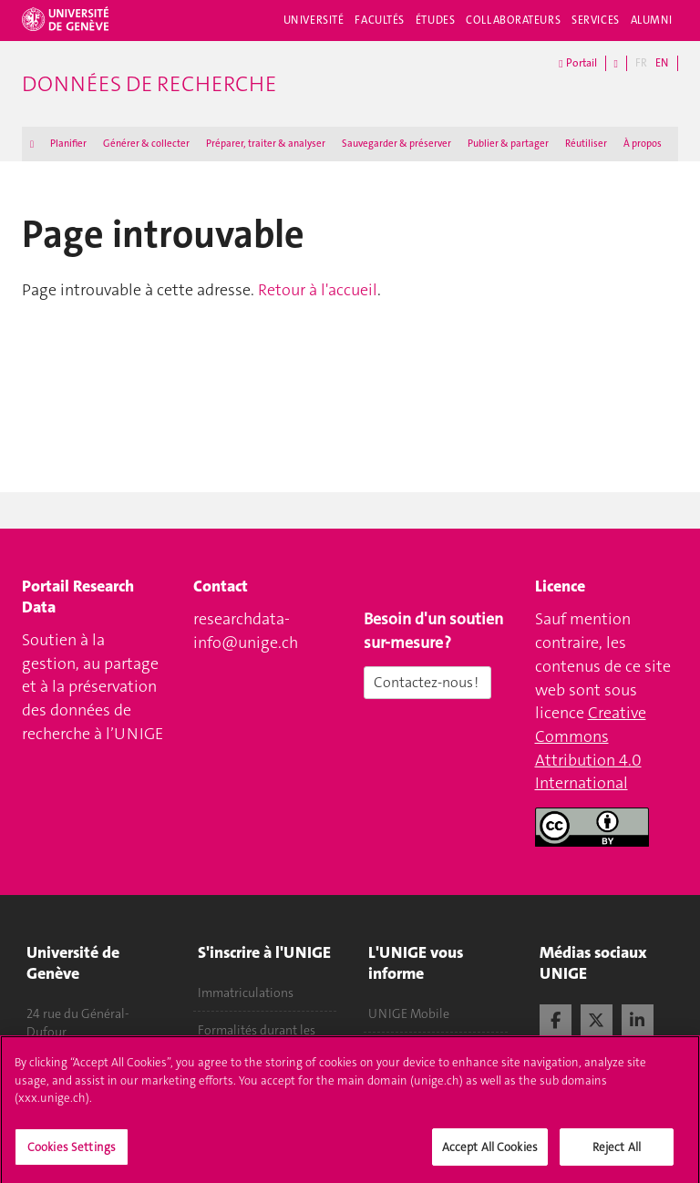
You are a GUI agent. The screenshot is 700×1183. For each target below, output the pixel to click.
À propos (642, 143)
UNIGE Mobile (408, 1013)
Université (314, 20)
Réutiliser (586, 143)
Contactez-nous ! (427, 682)
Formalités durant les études (256, 1039)
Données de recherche (149, 83)
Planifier (68, 143)
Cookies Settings (71, 1153)
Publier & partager (508, 143)
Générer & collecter (146, 143)
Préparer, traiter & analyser (265, 143)
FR (641, 63)
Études (435, 20)
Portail (577, 63)
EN (661, 63)
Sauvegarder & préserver (396, 143)
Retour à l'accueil (317, 290)
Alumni (652, 20)
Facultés (380, 20)
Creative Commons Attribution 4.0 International (590, 748)
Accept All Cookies (490, 1153)
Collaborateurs (513, 20)
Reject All (616, 1153)
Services (595, 20)
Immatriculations (245, 992)
